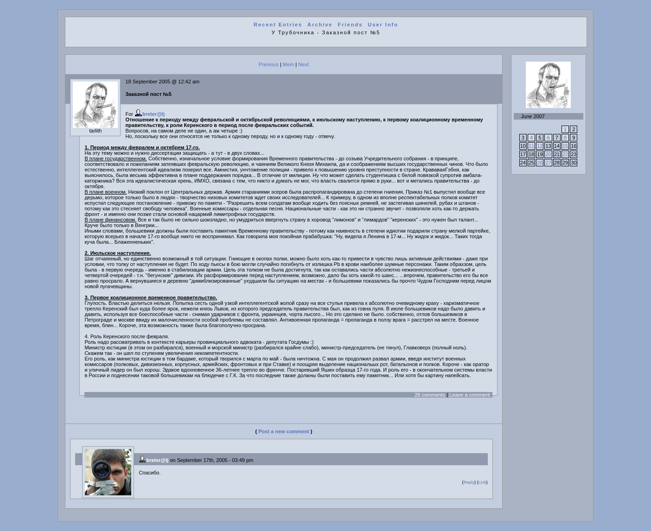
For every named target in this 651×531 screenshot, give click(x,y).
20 (548, 154)
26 (539, 162)
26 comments (430, 395)
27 (548, 162)
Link (482, 482)
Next (303, 64)
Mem (288, 64)
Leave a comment (469, 395)
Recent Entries (278, 24)
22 (565, 154)
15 (565, 146)
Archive (319, 24)
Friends (350, 24)
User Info (383, 24)
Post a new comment (283, 431)
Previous (269, 64)
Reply (469, 482)
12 (539, 146)
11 (531, 146)
